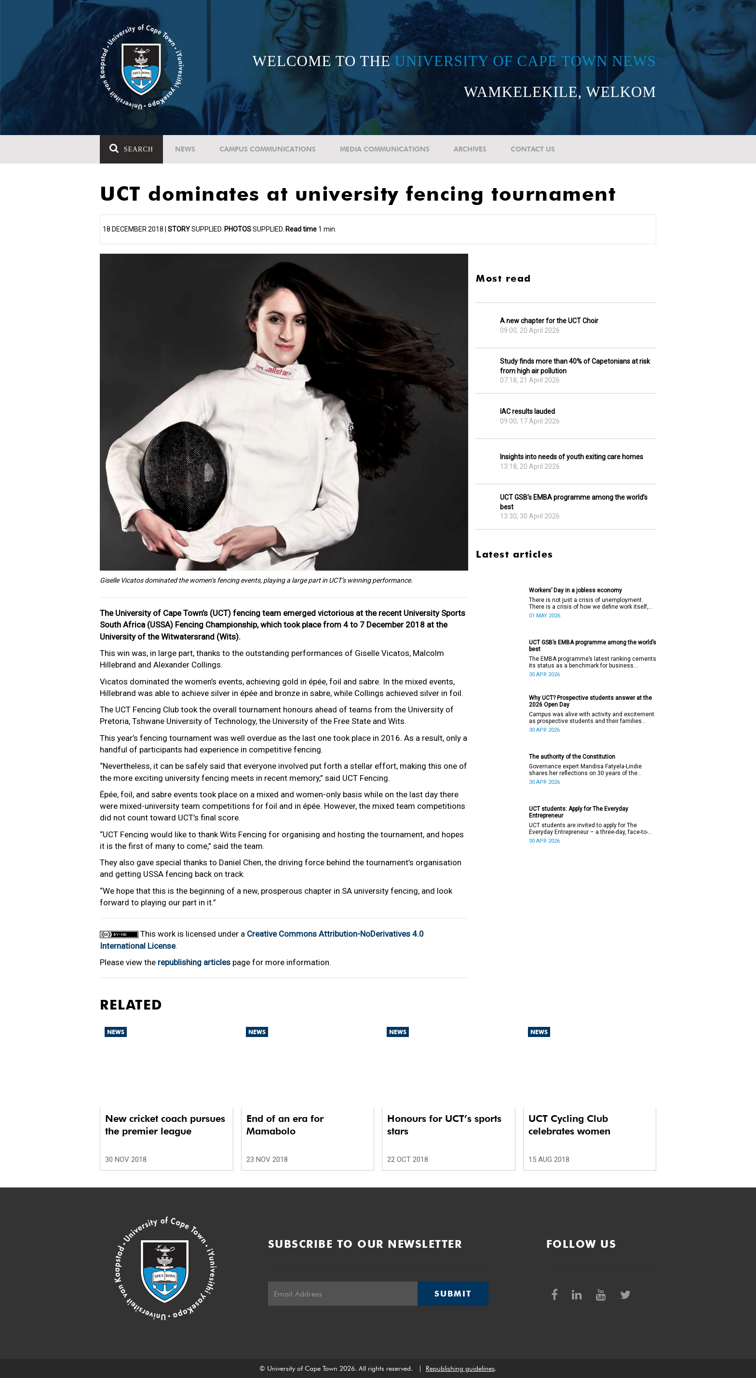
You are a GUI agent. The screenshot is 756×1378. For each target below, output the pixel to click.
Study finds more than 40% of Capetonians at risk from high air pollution (575, 366)
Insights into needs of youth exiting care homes (571, 457)
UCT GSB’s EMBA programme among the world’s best (574, 502)
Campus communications (267, 149)
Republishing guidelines (460, 1368)
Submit (452, 1293)
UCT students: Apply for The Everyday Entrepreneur (578, 812)
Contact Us (533, 149)
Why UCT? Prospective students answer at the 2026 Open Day (590, 701)
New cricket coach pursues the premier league (165, 1125)
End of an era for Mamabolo (285, 1125)
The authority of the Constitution (572, 756)
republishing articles (194, 962)
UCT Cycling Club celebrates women (569, 1125)
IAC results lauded (527, 411)
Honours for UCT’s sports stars (444, 1125)
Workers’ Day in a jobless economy (575, 590)
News (185, 149)
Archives (470, 149)
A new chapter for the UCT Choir (549, 321)
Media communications (385, 149)
